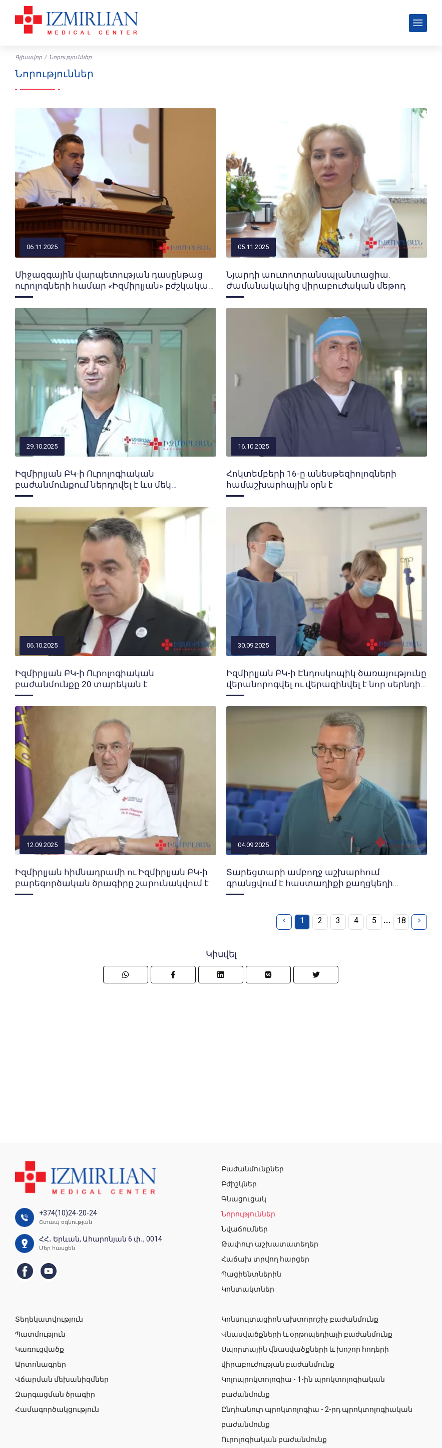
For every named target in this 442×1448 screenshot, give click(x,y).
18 (401, 920)
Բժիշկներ (239, 1184)
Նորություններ (248, 1214)
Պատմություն (40, 1334)
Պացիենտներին (251, 1274)
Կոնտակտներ (247, 1289)
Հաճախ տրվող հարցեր (265, 1259)
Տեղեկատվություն (49, 1319)
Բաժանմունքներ (252, 1169)
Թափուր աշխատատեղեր (269, 1244)
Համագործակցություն (57, 1409)
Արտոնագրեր (40, 1364)
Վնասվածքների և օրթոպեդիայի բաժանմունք (306, 1334)
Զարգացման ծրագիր (55, 1394)
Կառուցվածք (39, 1349)
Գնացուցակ (243, 1199)
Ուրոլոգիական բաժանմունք (274, 1439)
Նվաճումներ (244, 1229)
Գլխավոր (28, 57)
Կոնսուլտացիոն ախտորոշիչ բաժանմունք (299, 1319)
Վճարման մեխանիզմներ (62, 1379)
